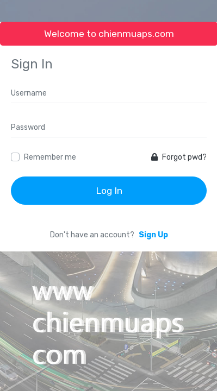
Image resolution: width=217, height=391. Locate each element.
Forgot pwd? (179, 157)
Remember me (50, 157)
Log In (109, 190)
